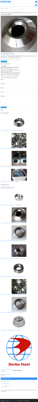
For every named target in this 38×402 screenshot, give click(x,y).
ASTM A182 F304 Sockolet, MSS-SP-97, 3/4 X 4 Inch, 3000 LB (12, 312)
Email (2, 87)
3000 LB (12, 59)
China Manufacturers (13, 400)
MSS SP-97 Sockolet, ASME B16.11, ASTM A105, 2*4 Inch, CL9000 (13, 258)
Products (6, 8)
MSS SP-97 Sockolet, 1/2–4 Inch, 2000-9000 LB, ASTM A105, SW (12, 276)
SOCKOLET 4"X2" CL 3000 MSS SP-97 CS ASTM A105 (11, 330)
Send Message (3, 107)
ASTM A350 (8, 59)
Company (2, 83)
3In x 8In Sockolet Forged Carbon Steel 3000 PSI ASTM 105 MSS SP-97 (14, 294)
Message (3, 96)
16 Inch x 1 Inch (17, 59)
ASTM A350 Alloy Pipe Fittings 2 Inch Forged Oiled (10, 181)
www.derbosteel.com (5, 381)
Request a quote (3, 61)
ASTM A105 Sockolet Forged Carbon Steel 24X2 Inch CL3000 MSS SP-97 (14, 222)
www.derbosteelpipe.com (6, 378)
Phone (2, 91)
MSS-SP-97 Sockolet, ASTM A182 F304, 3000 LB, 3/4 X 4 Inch (12, 240)
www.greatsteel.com (5, 383)
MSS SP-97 (3, 59)
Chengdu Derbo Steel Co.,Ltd (6, 369)
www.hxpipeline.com (5, 386)
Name (2, 79)
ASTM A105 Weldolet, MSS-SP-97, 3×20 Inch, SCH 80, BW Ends (12, 130)
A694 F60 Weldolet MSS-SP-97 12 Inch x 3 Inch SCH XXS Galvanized (13, 166)
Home (2, 8)
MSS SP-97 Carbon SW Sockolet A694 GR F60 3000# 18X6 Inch (12, 148)
